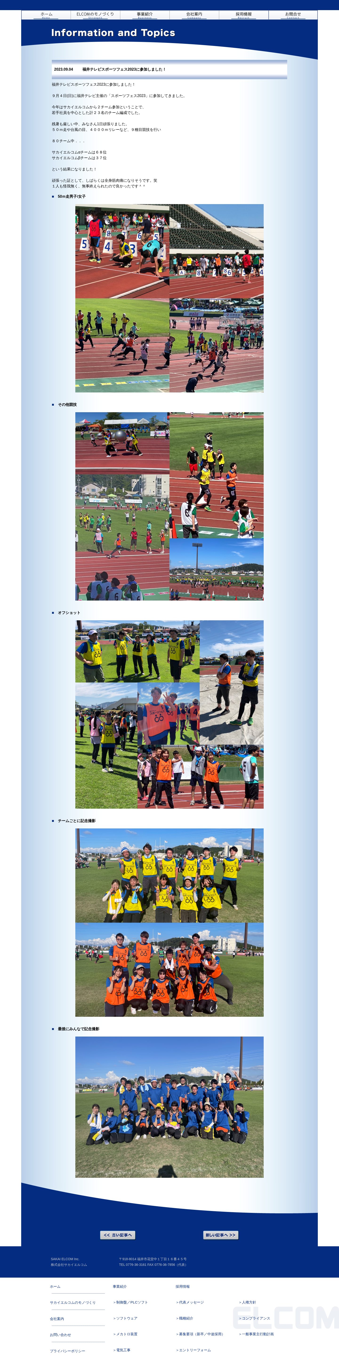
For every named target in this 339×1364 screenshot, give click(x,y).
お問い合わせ (293, 15)
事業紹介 (145, 15)
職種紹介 (186, 1318)
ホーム (46, 15)
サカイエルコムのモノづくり (73, 1302)
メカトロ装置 (126, 1334)
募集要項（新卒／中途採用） (202, 1334)
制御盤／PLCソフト (132, 1302)
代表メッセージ (191, 1302)
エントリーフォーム (195, 1350)
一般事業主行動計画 (258, 1334)
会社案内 (194, 15)
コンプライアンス (256, 1318)
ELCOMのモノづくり (95, 15)
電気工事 (123, 1350)
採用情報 (243, 15)
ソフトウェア (126, 1318)
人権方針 (249, 1302)
